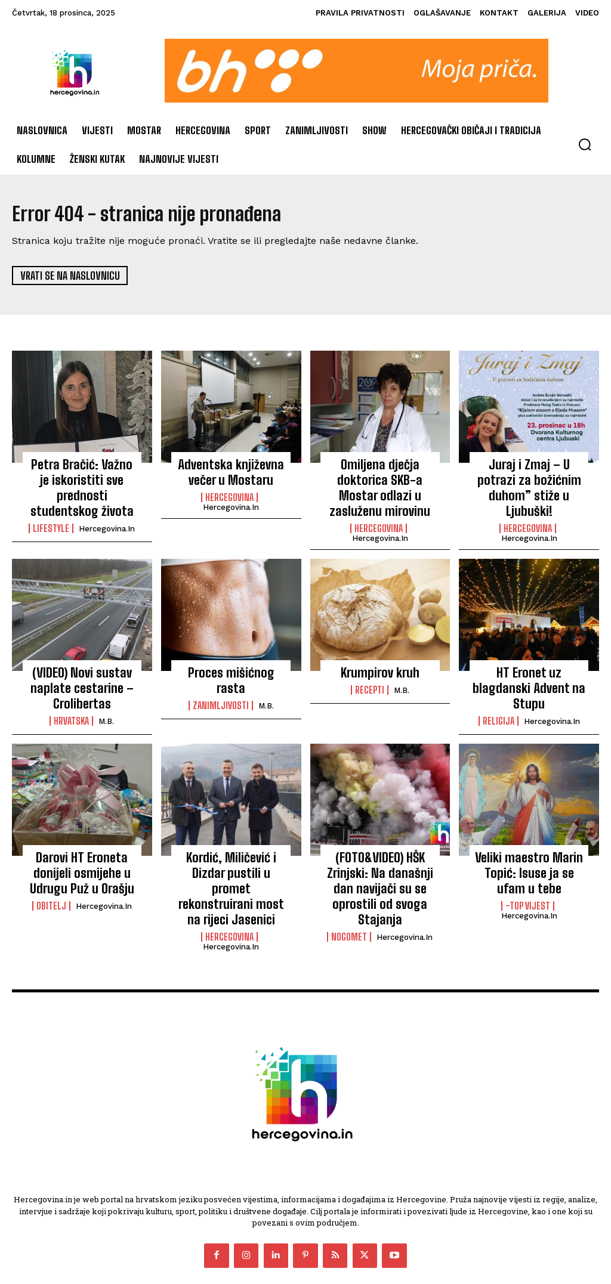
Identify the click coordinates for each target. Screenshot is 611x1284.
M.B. (106, 690)
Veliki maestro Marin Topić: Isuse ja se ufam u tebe (529, 838)
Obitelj (51, 867)
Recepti (369, 665)
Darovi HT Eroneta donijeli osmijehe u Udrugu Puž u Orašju (82, 838)
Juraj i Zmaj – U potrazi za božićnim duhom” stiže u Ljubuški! (529, 476)
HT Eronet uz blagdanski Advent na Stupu (529, 655)
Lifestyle (51, 505)
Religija (498, 677)
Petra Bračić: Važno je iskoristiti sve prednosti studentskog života (82, 476)
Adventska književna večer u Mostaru (231, 470)
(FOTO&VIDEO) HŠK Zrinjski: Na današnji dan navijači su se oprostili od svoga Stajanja (380, 845)
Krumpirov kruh (380, 648)
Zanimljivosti (221, 665)
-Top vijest (527, 867)
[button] (584, 144)
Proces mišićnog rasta (231, 648)
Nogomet (349, 880)
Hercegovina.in (107, 506)
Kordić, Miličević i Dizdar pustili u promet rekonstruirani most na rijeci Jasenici (231, 845)
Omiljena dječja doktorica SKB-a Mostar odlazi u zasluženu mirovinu (380, 476)
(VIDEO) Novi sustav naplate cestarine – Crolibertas (82, 661)
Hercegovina (229, 493)
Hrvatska (71, 690)
